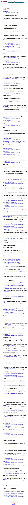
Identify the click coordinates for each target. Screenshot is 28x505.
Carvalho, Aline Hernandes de (6, 154)
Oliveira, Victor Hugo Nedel (6, 259)
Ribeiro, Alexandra (12, 464)
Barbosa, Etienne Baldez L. (6, 71)
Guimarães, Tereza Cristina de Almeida (7, 429)
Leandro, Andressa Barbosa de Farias (7, 291)
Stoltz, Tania (11, 458)
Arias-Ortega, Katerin (5, 113)
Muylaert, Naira (4, 405)
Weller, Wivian (9, 161)
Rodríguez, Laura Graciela (5, 144)
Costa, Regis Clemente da (5, 148)
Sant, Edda (12, 359)
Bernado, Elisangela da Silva (14, 429)
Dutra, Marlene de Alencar (5, 223)
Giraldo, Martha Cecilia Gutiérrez (13, 356)
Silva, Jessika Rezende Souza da (11, 345)
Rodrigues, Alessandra (5, 57)
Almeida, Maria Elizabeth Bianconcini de (12, 57)
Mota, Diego (8, 423)
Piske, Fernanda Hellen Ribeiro (6, 458)
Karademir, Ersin (5, 461)
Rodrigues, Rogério (5, 117)
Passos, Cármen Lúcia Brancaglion (12, 202)
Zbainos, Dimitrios (9, 444)
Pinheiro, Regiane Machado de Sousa (7, 141)
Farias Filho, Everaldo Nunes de (6, 375)
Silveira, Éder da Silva (5, 157)
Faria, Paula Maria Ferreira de (6, 46)
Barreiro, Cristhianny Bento (11, 262)
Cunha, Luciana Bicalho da (6, 295)
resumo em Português (6, 30)
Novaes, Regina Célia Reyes (18, 259)
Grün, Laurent (4, 287)
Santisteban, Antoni (5, 359)
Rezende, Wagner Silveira (5, 419)
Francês (11, 107)
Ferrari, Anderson (15, 82)
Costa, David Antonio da (11, 68)
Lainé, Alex (4, 233)
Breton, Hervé (8, 255)
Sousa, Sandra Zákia (11, 495)
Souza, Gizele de (5, 11)
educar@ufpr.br (14, 504)
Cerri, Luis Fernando (5, 324)
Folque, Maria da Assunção (11, 226)
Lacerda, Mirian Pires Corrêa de (12, 259)
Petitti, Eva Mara (10, 144)
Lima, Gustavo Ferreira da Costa (6, 368)
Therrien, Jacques (10, 223)
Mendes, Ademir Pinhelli (17, 262)
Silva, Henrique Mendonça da (6, 124)
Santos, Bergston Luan (5, 334)
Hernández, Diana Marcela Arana (6, 356)
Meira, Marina (4, 433)
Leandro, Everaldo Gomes (5, 202)
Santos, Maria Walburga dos (12, 309)
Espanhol (10, 303)
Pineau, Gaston (4, 255)
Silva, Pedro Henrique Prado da (6, 78)
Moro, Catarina (8, 11)
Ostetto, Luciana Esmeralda (6, 226)
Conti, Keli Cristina (8, 216)
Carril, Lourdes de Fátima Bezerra (11, 43)
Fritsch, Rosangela (9, 138)
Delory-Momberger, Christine (6, 229)
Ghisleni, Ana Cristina (11, 92)
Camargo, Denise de (11, 46)
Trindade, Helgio (9, 120)
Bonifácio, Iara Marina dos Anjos (6, 284)
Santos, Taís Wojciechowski (6, 61)
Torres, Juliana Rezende (5, 43)
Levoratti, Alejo (4, 302)
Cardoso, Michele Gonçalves (6, 205)
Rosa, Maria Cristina (5, 315)
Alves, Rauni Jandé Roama (14, 454)
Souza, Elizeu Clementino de (12, 182)
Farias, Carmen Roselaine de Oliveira (13, 375)
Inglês (9, 12)
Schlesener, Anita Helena (5, 151)
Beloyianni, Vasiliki (5, 444)
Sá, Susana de (9, 464)
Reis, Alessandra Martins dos (6, 182)
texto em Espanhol (15, 303)
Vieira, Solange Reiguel (5, 372)
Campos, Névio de (10, 148)
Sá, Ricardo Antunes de (11, 61)
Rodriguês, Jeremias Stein (5, 68)
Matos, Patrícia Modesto (5, 416)
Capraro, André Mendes (5, 312)
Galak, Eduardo (4, 305)
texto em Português (6, 12)
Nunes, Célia (12, 216)
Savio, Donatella (8, 472)
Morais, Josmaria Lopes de (11, 372)
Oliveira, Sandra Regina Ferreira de (6, 327)
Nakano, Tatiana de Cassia (6, 454)
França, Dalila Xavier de (10, 416)
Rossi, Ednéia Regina (5, 106)
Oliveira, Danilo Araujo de (5, 82)
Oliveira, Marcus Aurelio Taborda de (13, 78)
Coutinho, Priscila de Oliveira (6, 208)
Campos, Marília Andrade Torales (17, 372)
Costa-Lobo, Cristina (5, 464)
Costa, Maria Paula (9, 324)
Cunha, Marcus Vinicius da (12, 154)
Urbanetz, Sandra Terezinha (6, 262)
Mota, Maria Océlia (5, 423)
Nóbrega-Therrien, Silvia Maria (16, 223)
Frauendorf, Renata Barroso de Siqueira (7, 19)
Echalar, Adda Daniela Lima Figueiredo (15, 141)
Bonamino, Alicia (8, 433)
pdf (13, 12)
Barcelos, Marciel (5, 479)
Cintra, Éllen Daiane (5, 161)
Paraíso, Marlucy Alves (11, 82)
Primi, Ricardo (10, 454)
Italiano (10, 252)
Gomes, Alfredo (8, 359)
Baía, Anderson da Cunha (12, 284)
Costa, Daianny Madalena (5, 92)
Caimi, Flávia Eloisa (12, 327)
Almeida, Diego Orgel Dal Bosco (11, 157)
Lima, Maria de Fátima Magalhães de (7, 426)
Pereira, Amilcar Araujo (5, 345)
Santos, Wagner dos (9, 479)
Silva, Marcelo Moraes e (10, 312)
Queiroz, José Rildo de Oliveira (22, 141)
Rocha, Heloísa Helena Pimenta (12, 124)
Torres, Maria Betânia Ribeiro (13, 368)
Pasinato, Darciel (5, 138)
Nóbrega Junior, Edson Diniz (6, 134)
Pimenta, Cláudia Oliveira (5, 495)
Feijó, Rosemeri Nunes (5, 120)
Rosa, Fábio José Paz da (5, 39)
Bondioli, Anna (4, 472)
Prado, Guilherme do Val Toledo (14, 19)
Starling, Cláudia (5, 216)
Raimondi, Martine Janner (5, 237)
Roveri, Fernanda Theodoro (6, 309)
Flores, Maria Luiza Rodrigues (16, 495)
